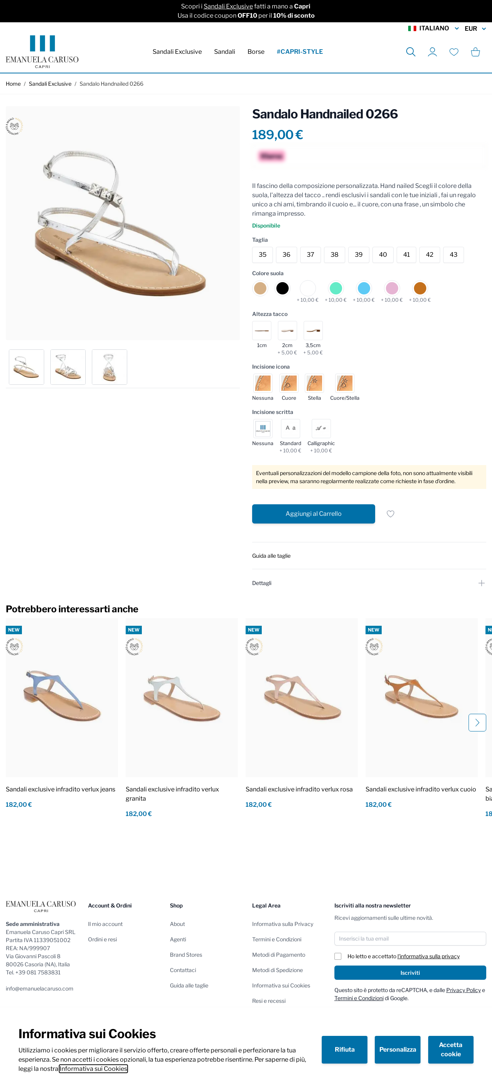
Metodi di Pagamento (278, 954)
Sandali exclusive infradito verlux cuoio (421, 789)
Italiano (434, 28)
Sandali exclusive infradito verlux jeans (60, 789)
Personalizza (397, 1049)
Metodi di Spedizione (277, 970)
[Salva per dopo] (390, 514)
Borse (256, 51)
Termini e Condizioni (276, 939)
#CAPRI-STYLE (300, 51)
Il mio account (105, 924)
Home (13, 83)
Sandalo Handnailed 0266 (111, 83)
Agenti (178, 939)
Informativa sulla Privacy (282, 924)
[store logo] (42, 51)
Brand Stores (186, 954)
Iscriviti (410, 972)
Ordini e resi (102, 939)
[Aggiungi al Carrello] (313, 514)
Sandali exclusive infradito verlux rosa (299, 789)
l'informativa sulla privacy (428, 956)
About (177, 924)
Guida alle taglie (189, 985)
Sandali (224, 51)
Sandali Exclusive (228, 6)
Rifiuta (345, 1049)
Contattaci (183, 970)
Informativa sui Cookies (93, 1068)
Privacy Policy (463, 990)
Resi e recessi (269, 1000)
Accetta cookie (450, 1049)
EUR (475, 29)
